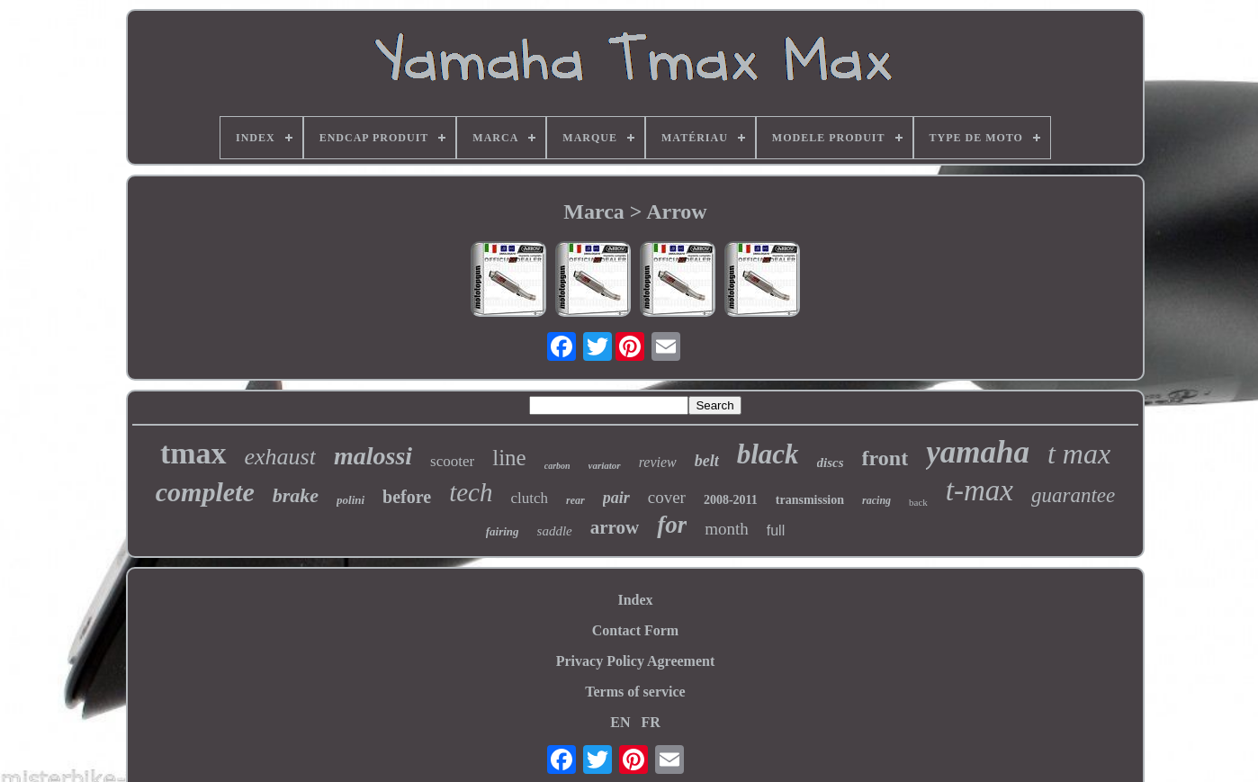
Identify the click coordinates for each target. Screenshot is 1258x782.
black (768, 454)
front (885, 458)
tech (470, 492)
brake (296, 495)
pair (616, 498)
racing (876, 500)
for (672, 524)
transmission (810, 500)
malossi (373, 456)
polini (350, 500)
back (918, 502)
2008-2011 (731, 500)
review (658, 462)
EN (620, 722)
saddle (554, 531)
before (406, 497)
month (727, 528)
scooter (452, 461)
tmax (193, 453)
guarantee (1073, 495)
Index (634, 599)
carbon (557, 466)
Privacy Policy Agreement (635, 661)
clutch (529, 498)
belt (707, 461)
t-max (979, 490)
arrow (614, 527)
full (776, 530)
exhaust (280, 457)
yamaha (977, 452)
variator (605, 465)
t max (1078, 453)
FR (650, 722)
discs (830, 462)
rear (575, 500)
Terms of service (635, 691)
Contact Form (635, 630)
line (509, 457)
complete (205, 492)
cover (667, 497)
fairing (502, 531)
